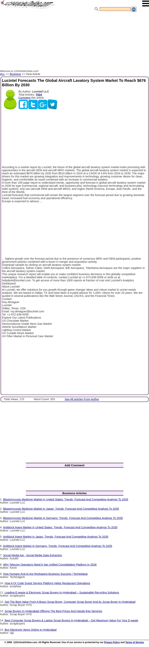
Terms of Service (134, 642)
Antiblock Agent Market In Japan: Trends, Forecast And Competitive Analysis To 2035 (55, 536)
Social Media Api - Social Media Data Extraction (32, 555)
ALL (2, 74)
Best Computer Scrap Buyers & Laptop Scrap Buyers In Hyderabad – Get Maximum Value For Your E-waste (71, 620)
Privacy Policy (112, 642)
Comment (24, 97)
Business (15, 74)
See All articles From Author (82, 399)
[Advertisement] (74, 41)
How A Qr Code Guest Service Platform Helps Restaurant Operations (47, 583)
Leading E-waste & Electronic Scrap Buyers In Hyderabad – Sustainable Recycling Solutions (62, 592)
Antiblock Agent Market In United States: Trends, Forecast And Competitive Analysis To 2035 (60, 527)
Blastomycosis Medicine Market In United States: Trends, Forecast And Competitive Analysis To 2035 (65, 499)
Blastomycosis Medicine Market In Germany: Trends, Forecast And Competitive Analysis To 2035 (63, 518)
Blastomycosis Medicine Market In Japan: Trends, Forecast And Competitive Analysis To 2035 (61, 508)
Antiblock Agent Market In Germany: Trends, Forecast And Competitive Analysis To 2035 (57, 546)
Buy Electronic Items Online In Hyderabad (30, 629)
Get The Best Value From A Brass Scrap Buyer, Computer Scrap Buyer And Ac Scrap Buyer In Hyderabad (70, 601)
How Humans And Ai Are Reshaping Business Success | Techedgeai (45, 573)
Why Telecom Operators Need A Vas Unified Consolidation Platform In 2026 (50, 564)
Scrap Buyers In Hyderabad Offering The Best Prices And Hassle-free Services (53, 611)
